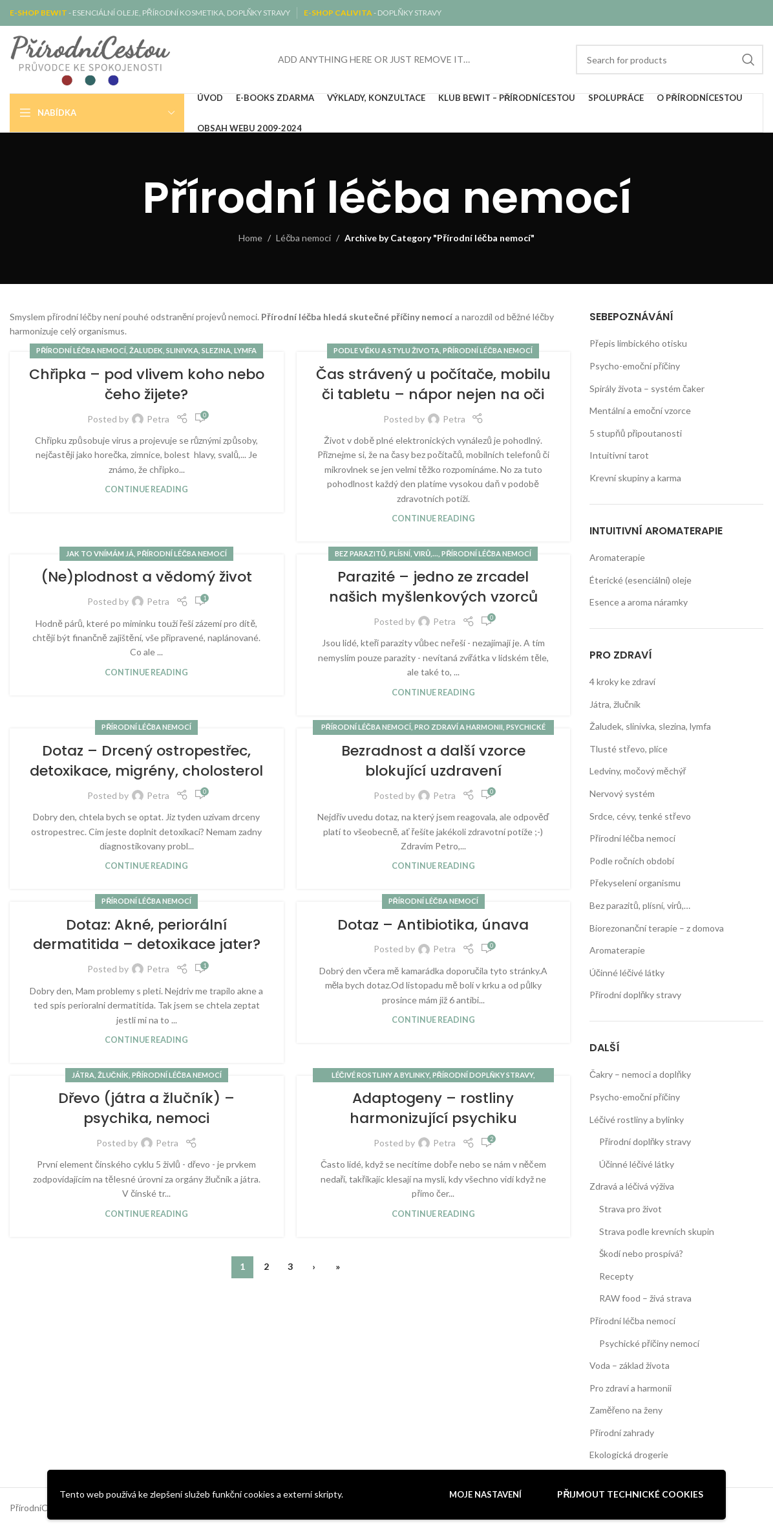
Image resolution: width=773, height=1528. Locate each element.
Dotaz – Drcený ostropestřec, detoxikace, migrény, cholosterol (146, 761)
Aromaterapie (617, 557)
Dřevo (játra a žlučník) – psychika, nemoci (146, 1108)
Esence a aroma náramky (638, 601)
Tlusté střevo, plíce (628, 748)
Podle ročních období (631, 860)
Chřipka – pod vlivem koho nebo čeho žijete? (146, 384)
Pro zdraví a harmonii (458, 727)
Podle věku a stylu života (386, 350)
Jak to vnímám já (100, 553)
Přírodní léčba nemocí (81, 350)
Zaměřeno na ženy (625, 1409)
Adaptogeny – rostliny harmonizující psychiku (433, 1108)
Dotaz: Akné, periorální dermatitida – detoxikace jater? (146, 935)
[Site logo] (90, 58)
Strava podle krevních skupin (656, 1231)
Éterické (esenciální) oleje (640, 579)
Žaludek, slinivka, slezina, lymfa (193, 350)
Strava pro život (630, 1208)
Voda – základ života (629, 1365)
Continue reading (146, 489)
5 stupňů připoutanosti (635, 433)
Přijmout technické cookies (630, 1494)
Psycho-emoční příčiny (634, 365)
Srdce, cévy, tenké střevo (640, 816)
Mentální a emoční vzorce (640, 410)
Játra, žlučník (100, 1075)
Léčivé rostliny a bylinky (380, 1075)
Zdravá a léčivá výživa (631, 1186)
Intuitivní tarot (619, 455)
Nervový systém (622, 793)
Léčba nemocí (303, 237)
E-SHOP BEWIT (39, 12)
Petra (158, 418)
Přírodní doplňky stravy (482, 1075)
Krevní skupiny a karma (635, 477)
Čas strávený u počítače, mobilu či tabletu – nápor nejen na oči (433, 384)
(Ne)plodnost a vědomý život (146, 577)
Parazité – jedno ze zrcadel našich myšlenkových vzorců (433, 587)
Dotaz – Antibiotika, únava (433, 925)
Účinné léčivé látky (626, 972)
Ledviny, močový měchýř (637, 770)
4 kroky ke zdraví (622, 681)
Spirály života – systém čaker (646, 388)
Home (250, 237)
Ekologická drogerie (628, 1454)
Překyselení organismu (635, 882)
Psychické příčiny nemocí (649, 1343)
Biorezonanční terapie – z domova (656, 927)
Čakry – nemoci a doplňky (640, 1074)
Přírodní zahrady (621, 1432)
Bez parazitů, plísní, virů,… (639, 905)
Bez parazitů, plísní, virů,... (386, 553)
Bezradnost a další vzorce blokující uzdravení (433, 761)
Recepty (616, 1276)
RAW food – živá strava (645, 1298)
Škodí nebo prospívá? (641, 1253)
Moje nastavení (485, 1494)
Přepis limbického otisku (638, 343)
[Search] (669, 59)
